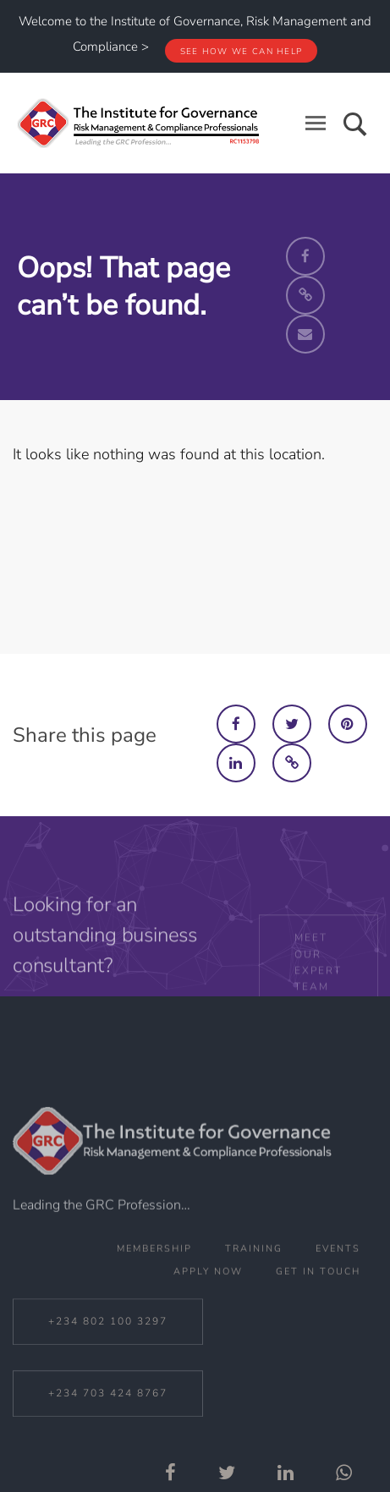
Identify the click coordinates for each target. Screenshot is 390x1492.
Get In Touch (318, 1316)
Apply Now (208, 1316)
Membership (154, 1293)
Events (338, 1293)
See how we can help (241, 52)
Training (254, 1293)
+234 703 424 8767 (108, 1443)
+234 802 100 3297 (108, 1371)
